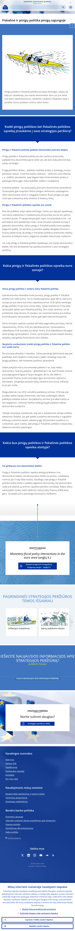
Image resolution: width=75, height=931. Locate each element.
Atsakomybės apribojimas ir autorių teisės (25, 794)
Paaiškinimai (11, 767)
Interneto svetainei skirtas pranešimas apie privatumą (30, 820)
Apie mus (10, 759)
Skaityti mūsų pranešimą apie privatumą (39, 909)
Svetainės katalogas (14, 838)
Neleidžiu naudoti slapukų (39, 926)
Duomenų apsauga (14, 816)
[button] (70, 2)
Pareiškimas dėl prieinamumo (19, 828)
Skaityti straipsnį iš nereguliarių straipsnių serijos (39, 566)
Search (63, 7)
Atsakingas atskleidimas (17, 801)
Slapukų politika (13, 824)
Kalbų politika (12, 832)
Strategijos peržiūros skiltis (39, 723)
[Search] (36, 7)
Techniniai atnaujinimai (16, 797)
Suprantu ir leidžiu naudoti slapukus (39, 920)
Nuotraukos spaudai (15, 771)
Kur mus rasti (12, 779)
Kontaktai (10, 775)
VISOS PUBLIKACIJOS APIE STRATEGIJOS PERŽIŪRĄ (37, 678)
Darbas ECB (11, 763)
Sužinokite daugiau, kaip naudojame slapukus (39, 913)
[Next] (72, 622)
